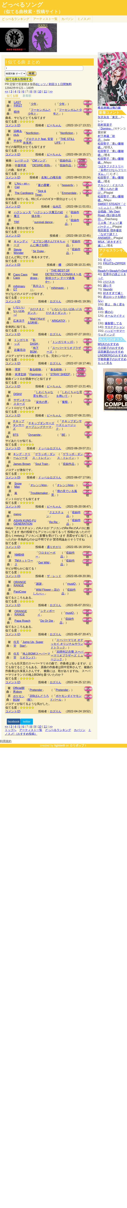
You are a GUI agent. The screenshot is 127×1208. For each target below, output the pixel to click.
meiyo (17, 514)
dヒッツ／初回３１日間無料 (54, 84)
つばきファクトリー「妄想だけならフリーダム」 (112, 170)
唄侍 (17, 111)
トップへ (10, 730)
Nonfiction (32, 133)
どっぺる (15, 19)
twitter (27, 721)
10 (39, 91)
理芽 (17, 369)
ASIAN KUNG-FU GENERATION (24, 522)
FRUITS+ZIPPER (114, 263)
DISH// (17, 394)
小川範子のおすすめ (111, 347)
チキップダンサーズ (18, 425)
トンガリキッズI (62, 342)
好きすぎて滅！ (113, 293)
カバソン (67, 19)
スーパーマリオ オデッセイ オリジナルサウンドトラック (67, 643)
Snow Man (18, 485)
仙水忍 (57, 206)
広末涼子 (19, 320)
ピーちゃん (54, 125)
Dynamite (34, 434)
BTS (15, 434)
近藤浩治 (20, 349)
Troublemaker (39, 493)
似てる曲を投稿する (19, 79)
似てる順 (12, 95)
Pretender (36, 689)
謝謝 (39, 583)
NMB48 (19, 554)
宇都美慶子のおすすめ (112, 359)
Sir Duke (38, 251)
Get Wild (43, 562)
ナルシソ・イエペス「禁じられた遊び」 (111, 189)
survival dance (43, 222)
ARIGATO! (58, 320)
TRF (16, 222)
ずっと (107, 259)
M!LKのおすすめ (108, 344)
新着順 (27, 95)
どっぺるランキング (58, 730)
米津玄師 (20, 374)
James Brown (22, 463)
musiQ (71, 583)
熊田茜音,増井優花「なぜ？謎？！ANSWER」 (109, 234)
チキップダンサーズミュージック (69, 425)
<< (6, 91)
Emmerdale (69, 193)
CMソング (38, 160)
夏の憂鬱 (43, 185)
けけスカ (109, 281)
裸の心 (109, 311)
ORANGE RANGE (20, 584)
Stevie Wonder (19, 251)
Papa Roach (22, 620)
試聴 (87, 103)
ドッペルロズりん (49, 448)
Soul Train (41, 463)
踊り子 (107, 285)
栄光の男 (41, 402)
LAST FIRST (18, 104)
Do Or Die (46, 620)
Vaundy (108, 289)
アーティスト (45, 19)
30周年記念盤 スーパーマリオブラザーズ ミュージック (67, 655)
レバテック (22, 160)
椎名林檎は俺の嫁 (109, 107)
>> (51, 91)
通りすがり (54, 546)
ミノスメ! (83, 19)
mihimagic (57, 287)
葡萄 (65, 402)
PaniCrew (20, 591)
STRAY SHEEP (60, 374)
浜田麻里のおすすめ (111, 351)
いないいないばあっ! (19, 311)
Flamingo (35, 374)
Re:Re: (53, 522)
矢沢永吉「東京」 (109, 117)
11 (45, 91)
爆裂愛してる (113, 323)
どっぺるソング (22, 4)
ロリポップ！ (78, 745)
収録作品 (65, 160)
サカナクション (115, 327)
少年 (33, 103)
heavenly (67, 185)
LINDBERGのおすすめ (112, 355)
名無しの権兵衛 (51, 177)
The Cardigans (24, 193)
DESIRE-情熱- (41, 165)
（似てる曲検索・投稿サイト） (32, 11)
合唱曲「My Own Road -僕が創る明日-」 (109, 215)
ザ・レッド (54, 576)
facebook (13, 721)
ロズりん (55, 301)
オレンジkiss (38, 485)
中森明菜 (20, 165)
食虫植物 (35, 369)
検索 (31, 73)
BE (63, 434)
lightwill (59, 745)
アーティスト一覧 (30, 730)
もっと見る (105, 363)
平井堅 (17, 140)
